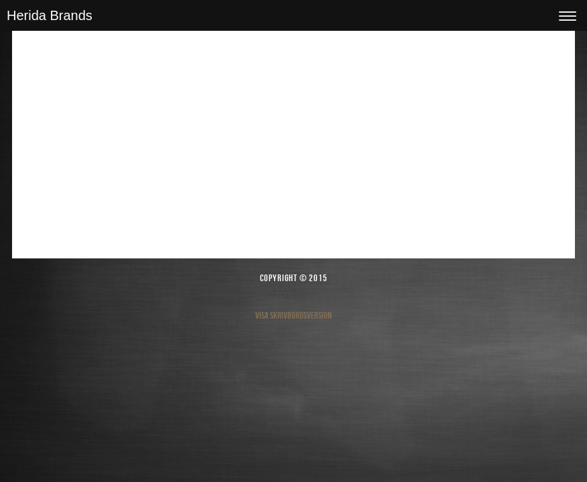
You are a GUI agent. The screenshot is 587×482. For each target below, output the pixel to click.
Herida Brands (49, 15)
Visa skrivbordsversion (293, 315)
